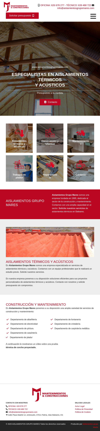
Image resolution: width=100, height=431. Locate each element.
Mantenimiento (80, 141)
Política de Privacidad (84, 409)
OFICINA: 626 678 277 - (53, 5)
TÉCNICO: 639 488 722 (78, 5)
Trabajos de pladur (19, 176)
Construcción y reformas (49, 142)
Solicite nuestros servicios (72, 208)
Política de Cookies (83, 412)
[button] (22, 15)
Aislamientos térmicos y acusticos (19, 144)
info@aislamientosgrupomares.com (75, 8)
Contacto (81, 174)
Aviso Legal (79, 406)
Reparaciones (50, 176)
